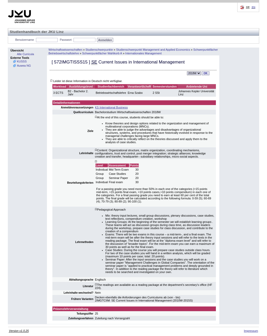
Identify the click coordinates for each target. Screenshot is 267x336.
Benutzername (24, 39)
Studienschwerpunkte (99, 49)
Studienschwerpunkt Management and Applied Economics (153, 49)
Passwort (65, 39)
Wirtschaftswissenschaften (65, 49)
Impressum (251, 330)
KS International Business (111, 107)
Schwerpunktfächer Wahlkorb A (102, 53)
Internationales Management (143, 53)
